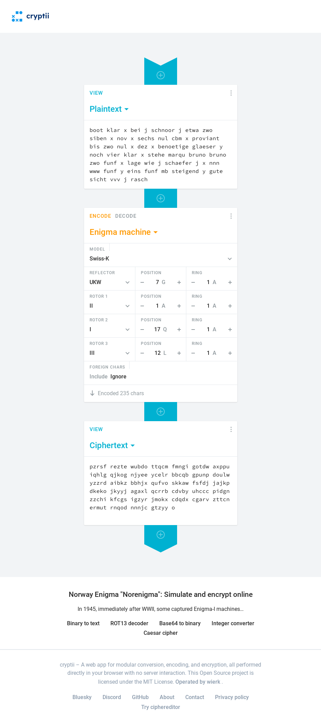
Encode (100, 216)
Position (151, 272)
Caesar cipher (161, 633)
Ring (197, 272)
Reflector (102, 272)
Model (97, 249)
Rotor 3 (99, 343)
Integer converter (233, 623)
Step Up (180, 282)
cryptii (67, 664)
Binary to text (83, 623)
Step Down (140, 282)
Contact (194, 697)
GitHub (140, 697)
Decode (125, 216)
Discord (112, 697)
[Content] (160, 154)
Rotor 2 (99, 320)
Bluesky (82, 697)
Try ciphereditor (160, 707)
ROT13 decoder (129, 623)
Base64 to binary (180, 623)
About (167, 697)
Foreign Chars (107, 367)
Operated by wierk (198, 682)
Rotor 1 (99, 296)
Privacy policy (232, 697)
